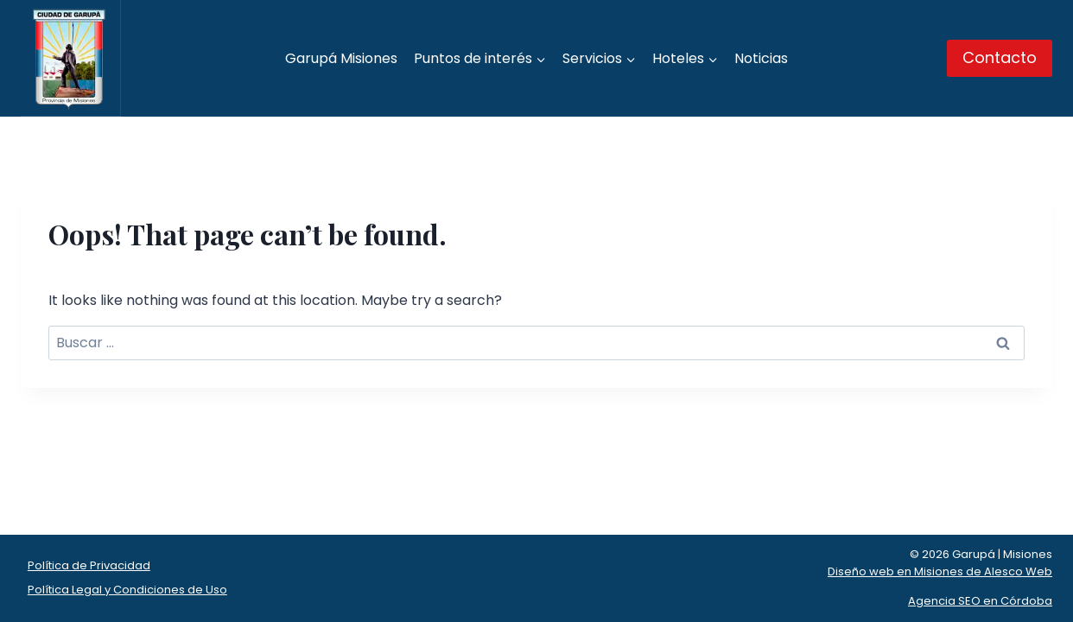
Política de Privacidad (89, 565)
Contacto (999, 57)
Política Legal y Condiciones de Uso (127, 589)
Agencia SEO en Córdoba (980, 601)
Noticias (761, 58)
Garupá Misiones (341, 58)
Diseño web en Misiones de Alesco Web (940, 571)
